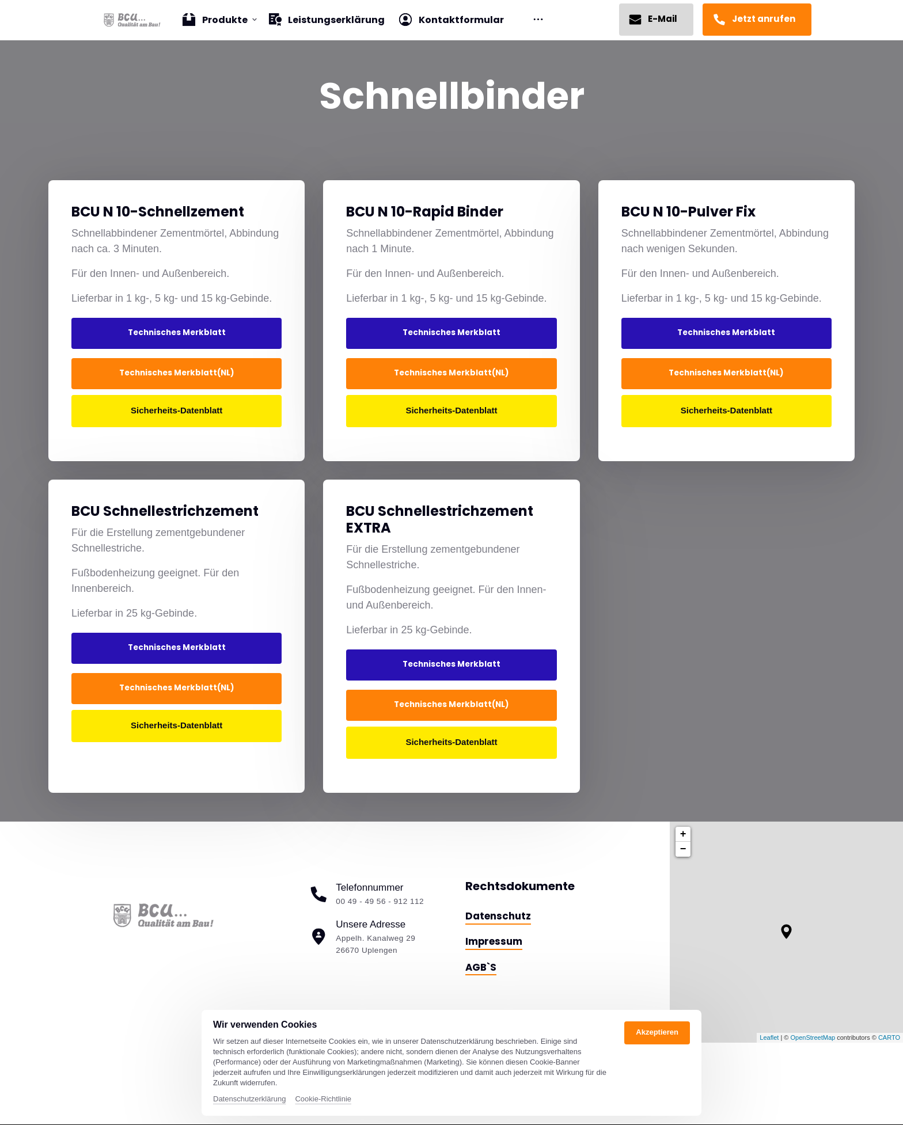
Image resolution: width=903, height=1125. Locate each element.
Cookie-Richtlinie (323, 1098)
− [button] (683, 849)
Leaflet (769, 1037)
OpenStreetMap (812, 1037)
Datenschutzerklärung (249, 1098)
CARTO (889, 1037)
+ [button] (683, 834)
